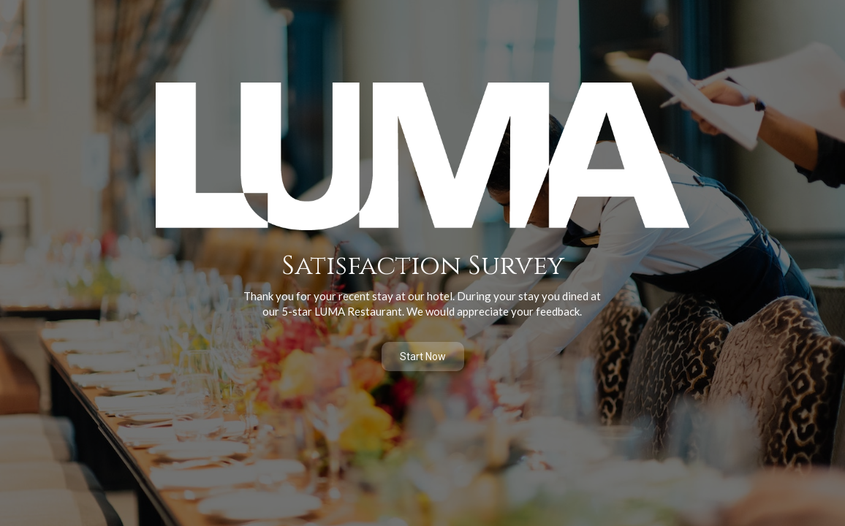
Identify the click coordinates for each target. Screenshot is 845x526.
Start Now (423, 356)
